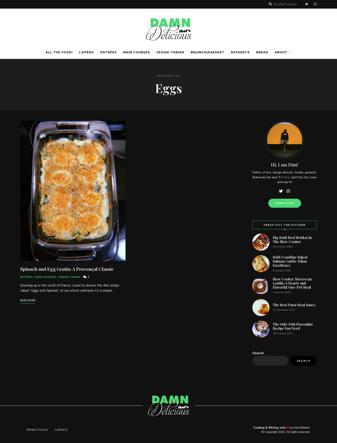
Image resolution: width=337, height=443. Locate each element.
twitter (306, 4)
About (281, 52)
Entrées (108, 52)
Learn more (285, 203)
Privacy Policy (37, 430)
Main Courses (136, 52)
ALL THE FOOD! (59, 52)
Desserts (240, 52)
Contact (61, 430)
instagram (315, 4)
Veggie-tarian (170, 52)
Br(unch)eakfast (207, 52)
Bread (262, 52)
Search (258, 353)
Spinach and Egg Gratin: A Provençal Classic (67, 269)
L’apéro (86, 52)
